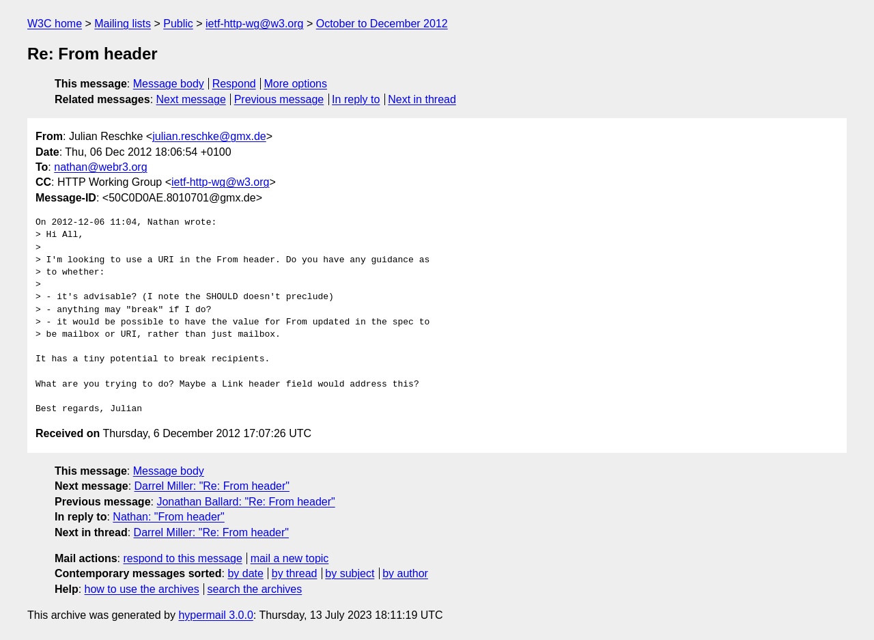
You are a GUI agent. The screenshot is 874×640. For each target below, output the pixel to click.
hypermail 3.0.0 (215, 615)
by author (405, 573)
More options (296, 83)
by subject (349, 573)
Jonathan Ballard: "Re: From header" (245, 501)
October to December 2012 (382, 23)
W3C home (54, 23)
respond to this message (182, 558)
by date (245, 573)
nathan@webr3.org (100, 167)
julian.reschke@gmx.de (209, 136)
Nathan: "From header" (168, 517)
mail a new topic (290, 558)
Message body (168, 83)
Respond (234, 83)
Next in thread (422, 99)
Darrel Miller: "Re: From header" (212, 486)
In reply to (356, 99)
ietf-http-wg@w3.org (254, 23)
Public (178, 23)
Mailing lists (122, 23)
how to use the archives (142, 589)
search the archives (255, 589)
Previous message (279, 99)
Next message (191, 99)
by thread (295, 573)
